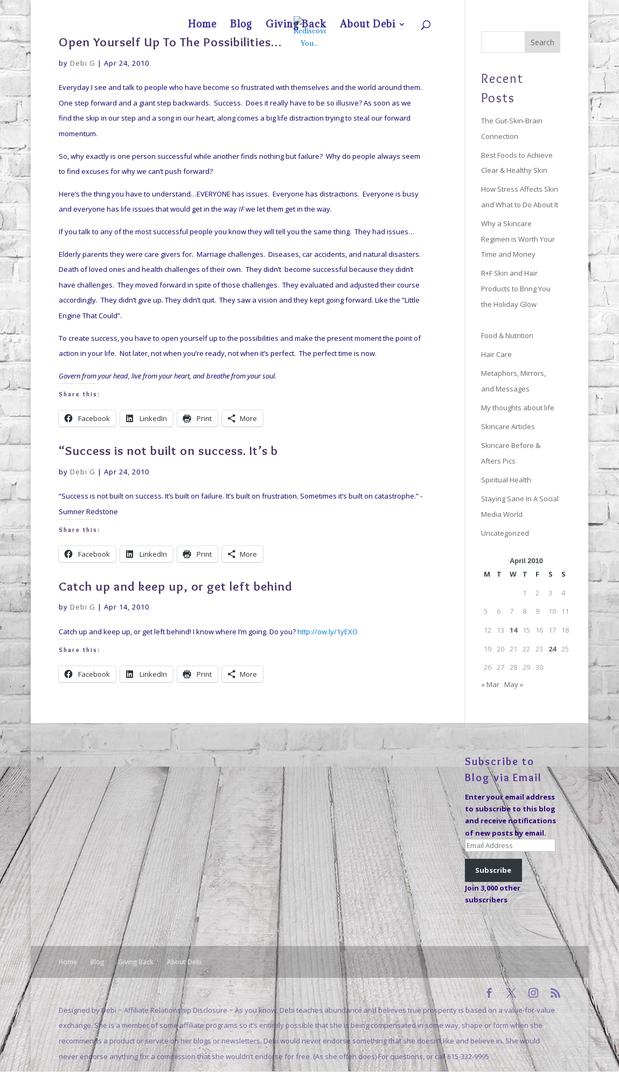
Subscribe (493, 870)
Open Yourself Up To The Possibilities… (170, 42)
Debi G (82, 63)
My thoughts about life (517, 407)
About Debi (535, 8)
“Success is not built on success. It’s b (168, 450)
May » (513, 684)
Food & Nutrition (507, 335)
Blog (466, 8)
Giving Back (496, 8)
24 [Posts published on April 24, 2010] (552, 649)
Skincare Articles (508, 426)
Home (443, 8)
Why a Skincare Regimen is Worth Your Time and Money (518, 239)
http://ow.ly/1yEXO (327, 631)
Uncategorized (505, 533)
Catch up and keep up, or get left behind (176, 586)
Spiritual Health (506, 480)
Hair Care (496, 354)
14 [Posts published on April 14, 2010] (513, 630)
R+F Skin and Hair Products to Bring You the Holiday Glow (516, 288)
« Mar (490, 684)
